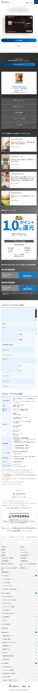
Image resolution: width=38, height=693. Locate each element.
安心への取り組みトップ (8, 666)
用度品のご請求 (6, 659)
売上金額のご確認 (6, 639)
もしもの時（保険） (7, 676)
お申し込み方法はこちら (19, 64)
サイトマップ (23, 549)
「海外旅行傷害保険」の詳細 (21, 445)
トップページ (3, 537)
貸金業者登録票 (4, 572)
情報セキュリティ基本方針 (6, 563)
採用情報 (3, 549)
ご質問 (27, 2)
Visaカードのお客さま (5, 593)
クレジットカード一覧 (20, 537)
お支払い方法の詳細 (19, 459)
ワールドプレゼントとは (20, 466)
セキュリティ (5, 652)
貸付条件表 (22, 568)
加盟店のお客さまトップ (8, 635)
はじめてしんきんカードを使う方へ (10, 600)
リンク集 (3, 552)
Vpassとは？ (5, 620)
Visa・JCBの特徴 (6, 582)
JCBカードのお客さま (5, 624)
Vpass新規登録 (19, 40)
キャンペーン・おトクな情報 (8, 606)
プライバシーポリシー (24, 552)
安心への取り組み (5, 663)
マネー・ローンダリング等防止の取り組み (28, 564)
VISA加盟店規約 (4, 561)
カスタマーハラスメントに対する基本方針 (9, 568)
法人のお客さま (4, 628)
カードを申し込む (11, 537)
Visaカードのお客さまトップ (8, 596)
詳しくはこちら (15, 146)
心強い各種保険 (19, 112)
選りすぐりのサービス (19, 100)
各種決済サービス (6, 649)
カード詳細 (19, 124)
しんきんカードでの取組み (8, 670)
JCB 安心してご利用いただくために (10, 680)
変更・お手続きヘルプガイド (9, 613)
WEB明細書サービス (7, 645)
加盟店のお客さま (5, 632)
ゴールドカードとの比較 (19, 118)
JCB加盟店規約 (23, 561)
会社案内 (22, 547)
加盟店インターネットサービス (9, 642)
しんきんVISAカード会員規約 (7, 558)
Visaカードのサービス (7, 603)
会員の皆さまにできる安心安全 (9, 673)
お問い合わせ (4, 547)
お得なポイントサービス (19, 106)
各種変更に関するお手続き (8, 656)
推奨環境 (3, 555)
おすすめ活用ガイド (7, 610)
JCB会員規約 (23, 558)
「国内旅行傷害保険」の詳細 (21, 448)
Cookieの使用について (25, 555)
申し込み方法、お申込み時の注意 (9, 589)
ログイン (30, 2)
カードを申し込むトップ (8, 579)
